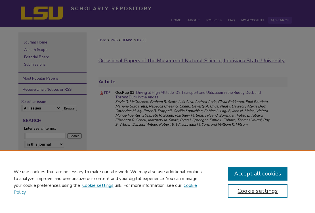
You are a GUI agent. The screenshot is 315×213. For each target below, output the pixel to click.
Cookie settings (98, 185)
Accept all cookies (257, 173)
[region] (157, 181)
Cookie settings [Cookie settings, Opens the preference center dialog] (258, 191)
